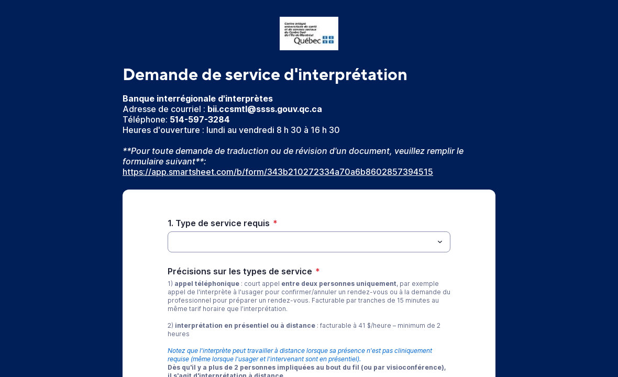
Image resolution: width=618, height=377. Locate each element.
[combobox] (309, 241)
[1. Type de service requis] (300, 241)
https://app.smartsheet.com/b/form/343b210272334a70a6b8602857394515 (278, 172)
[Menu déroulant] (440, 242)
